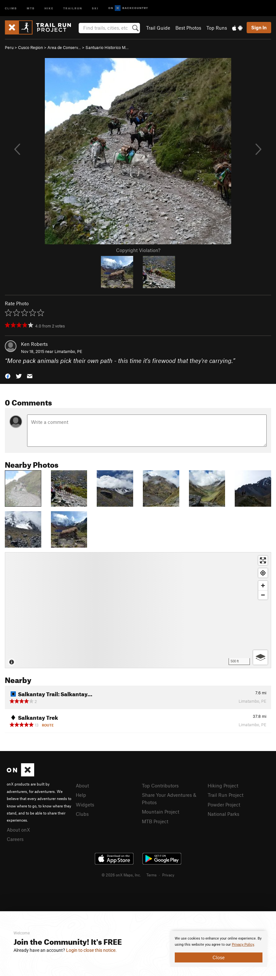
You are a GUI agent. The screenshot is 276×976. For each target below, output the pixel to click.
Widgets (85, 804)
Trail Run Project (225, 795)
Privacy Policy (243, 944)
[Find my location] (263, 573)
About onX (18, 830)
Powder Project (224, 804)
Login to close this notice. (91, 950)
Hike (49, 8)
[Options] (260, 657)
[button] (8, 375)
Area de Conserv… (64, 47)
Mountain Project (160, 812)
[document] (218, 948)
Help (81, 795)
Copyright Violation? (138, 250)
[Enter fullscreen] (263, 560)
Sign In (259, 27)
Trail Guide (158, 28)
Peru (9, 47)
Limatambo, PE (68, 351)
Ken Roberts (34, 344)
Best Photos (188, 28)
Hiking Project (223, 785)
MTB (31, 8)
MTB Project (155, 821)
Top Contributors (160, 785)
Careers (15, 839)
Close (218, 957)
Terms (151, 875)
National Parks (223, 814)
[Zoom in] (263, 585)
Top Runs (216, 28)
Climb (11, 8)
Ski (95, 8)
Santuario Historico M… (107, 47)
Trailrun (72, 8)
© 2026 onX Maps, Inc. (121, 875)
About (82, 785)
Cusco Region (30, 47)
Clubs (82, 814)
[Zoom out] (263, 595)
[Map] (138, 610)
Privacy (168, 875)
